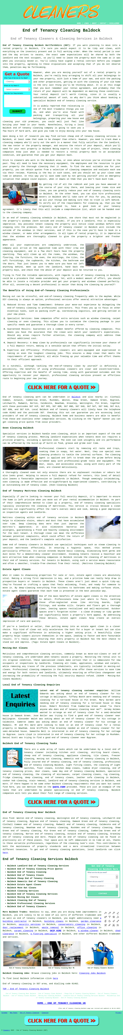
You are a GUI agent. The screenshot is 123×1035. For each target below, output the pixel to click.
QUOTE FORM (59, 787)
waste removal (50, 927)
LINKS (86, 23)
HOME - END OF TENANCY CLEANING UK (61, 1003)
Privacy (118, 1013)
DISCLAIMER (114, 23)
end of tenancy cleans (59, 777)
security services (30, 924)
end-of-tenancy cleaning (59, 296)
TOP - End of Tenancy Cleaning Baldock (26, 989)
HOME (79, 23)
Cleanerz (6, 1030)
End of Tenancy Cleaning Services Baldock (40, 859)
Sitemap (4, 1013)
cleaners (34, 545)
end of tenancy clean (34, 485)
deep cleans (73, 768)
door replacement (13, 927)
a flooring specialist (44, 934)
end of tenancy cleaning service (76, 101)
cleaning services (76, 793)
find (11, 818)
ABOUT (94, 23)
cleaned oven (27, 472)
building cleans (53, 921)
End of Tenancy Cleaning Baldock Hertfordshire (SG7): (37, 45)
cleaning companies (40, 669)
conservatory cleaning (71, 924)
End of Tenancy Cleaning (29, 1013)
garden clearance (91, 921)
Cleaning (45, 1013)
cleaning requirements (75, 784)
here (5, 853)
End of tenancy (12, 397)
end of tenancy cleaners (65, 409)
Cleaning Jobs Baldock (92, 973)
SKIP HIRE (55, 931)
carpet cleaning (23, 931)
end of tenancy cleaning (28, 128)
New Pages (13, 1013)
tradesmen (90, 915)
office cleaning (87, 927)
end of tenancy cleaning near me (79, 709)
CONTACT (103, 23)
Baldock (76, 397)
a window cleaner (88, 931)
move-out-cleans (97, 654)
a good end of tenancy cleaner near (97, 715)
